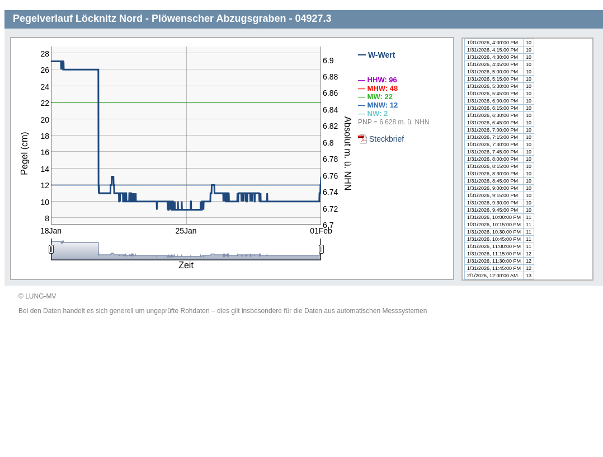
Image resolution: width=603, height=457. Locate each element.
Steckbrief (386, 138)
